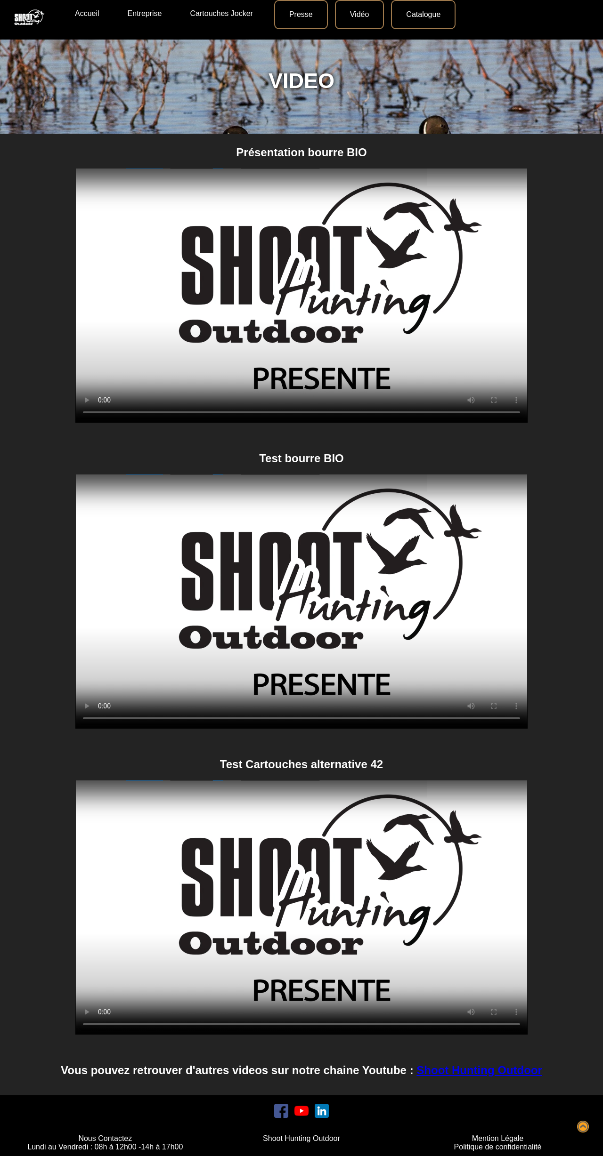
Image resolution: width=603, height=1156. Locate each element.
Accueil (87, 13)
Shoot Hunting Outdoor (479, 1070)
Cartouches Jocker (221, 13)
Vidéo (359, 14)
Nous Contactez (105, 1138)
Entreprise (145, 13)
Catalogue (423, 14)
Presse (301, 14)
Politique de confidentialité (498, 1147)
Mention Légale (497, 1138)
